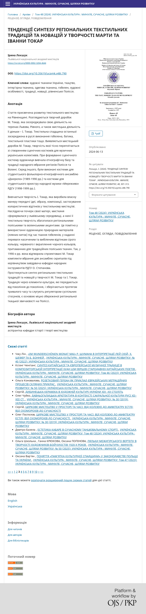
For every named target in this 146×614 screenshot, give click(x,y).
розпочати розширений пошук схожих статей (61, 480)
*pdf (97, 133)
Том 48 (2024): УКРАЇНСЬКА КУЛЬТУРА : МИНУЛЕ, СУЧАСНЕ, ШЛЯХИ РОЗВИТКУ (81, 14)
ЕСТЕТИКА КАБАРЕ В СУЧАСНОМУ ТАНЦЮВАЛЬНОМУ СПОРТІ (78, 429)
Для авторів (15, 535)
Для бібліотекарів (18, 540)
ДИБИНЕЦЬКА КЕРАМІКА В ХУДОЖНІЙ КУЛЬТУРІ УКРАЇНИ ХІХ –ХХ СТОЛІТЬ (74, 392)
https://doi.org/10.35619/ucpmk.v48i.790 (40, 73)
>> (41, 471)
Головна (13, 14)
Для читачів (15, 529)
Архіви (26, 14)
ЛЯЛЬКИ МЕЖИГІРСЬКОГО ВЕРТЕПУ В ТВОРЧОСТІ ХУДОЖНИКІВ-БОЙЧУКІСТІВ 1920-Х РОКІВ (76, 443)
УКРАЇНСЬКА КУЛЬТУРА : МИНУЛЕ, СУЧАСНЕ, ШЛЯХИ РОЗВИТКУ (54, 3)
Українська (15, 506)
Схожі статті (17, 346)
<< (9, 471)
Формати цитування (103, 194)
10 (35, 471)
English (12, 500)
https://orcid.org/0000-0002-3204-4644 (27, 63)
